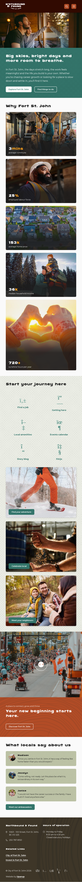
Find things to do (46, 89)
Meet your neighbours (22, 620)
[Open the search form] (66, 6)
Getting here (59, 410)
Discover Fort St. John (19, 726)
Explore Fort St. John (19, 89)
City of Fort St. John (16, 855)
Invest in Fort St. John (17, 860)
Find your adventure (21, 512)
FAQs (59, 459)
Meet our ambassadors (20, 807)
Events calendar (59, 434)
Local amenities (23, 434)
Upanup (21, 877)
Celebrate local (19, 566)
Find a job (22, 407)
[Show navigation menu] (73, 6)
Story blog (23, 459)
